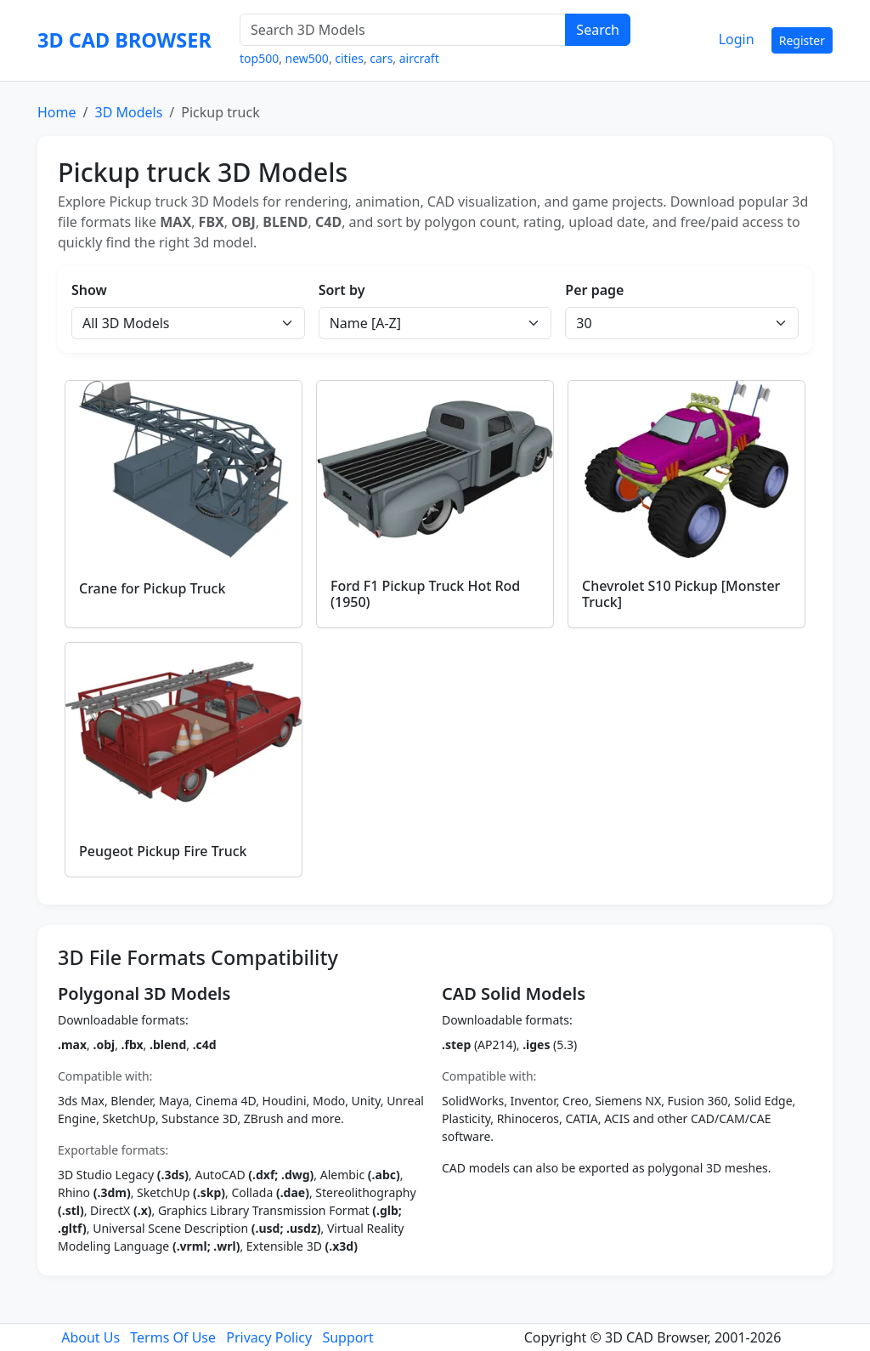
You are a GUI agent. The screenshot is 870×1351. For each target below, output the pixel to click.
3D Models (128, 112)
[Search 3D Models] (403, 30)
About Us (90, 1337)
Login (736, 39)
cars (381, 58)
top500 (259, 58)
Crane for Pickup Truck (152, 588)
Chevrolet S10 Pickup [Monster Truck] (681, 593)
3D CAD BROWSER (124, 40)
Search (597, 29)
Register (802, 40)
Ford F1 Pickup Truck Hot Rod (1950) (425, 593)
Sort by (342, 290)
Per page (594, 290)
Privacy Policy (269, 1337)
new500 (307, 58)
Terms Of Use (173, 1337)
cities (349, 58)
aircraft (419, 58)
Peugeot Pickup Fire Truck (163, 851)
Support (347, 1337)
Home (56, 112)
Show (89, 290)
